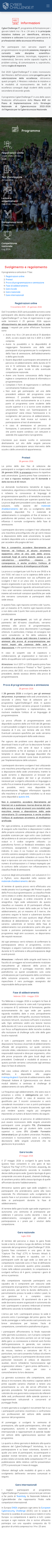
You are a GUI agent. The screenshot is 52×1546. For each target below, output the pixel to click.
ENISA (14, 1507)
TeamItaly (21, 1496)
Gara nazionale (13, 292)
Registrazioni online (15, 276)
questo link (24, 796)
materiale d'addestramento (15, 881)
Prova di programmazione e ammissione (25, 282)
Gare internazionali (15, 295)
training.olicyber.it (10, 1077)
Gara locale (11, 289)
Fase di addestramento (17, 285)
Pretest (9, 279)
